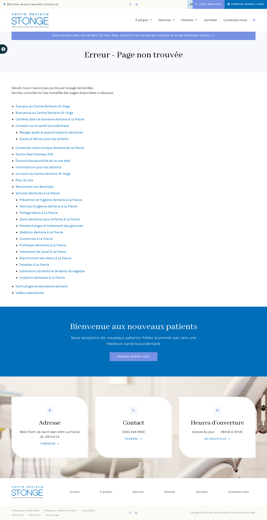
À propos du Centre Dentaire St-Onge (43, 106)
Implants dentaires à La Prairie (42, 278)
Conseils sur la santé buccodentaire (42, 126)
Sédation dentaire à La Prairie (41, 232)
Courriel (132, 438)
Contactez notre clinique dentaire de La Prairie (50, 148)
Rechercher (18, 515)
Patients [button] (187, 20)
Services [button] (165, 20)
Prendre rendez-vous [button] (247, 4)
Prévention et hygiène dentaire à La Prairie (50, 200)
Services (138, 492)
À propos (106, 492)
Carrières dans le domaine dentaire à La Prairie (50, 119)
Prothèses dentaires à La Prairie (42, 245)
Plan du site (24, 180)
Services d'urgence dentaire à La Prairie (48, 206)
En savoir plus (216, 438)
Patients (169, 492)
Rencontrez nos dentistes (35, 187)
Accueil (75, 492)
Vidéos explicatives (30, 293)
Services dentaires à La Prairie (38, 193)
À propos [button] (141, 20)
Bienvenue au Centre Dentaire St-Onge (44, 113)
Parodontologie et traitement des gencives (51, 226)
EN (187, 4)
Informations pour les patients (39, 167)
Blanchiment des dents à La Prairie (45, 258)
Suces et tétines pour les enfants (44, 139)
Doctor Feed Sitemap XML (35, 154)
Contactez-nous (235, 20)
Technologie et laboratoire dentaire (42, 286)
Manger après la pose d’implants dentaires (51, 132)
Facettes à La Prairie (34, 265)
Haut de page (52, 515)
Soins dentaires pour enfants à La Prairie (49, 219)
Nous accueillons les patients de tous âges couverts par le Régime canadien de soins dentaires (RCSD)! (132, 35)
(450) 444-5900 (133, 432)
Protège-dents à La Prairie (38, 213)
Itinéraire (48, 443)
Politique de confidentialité (25, 510)
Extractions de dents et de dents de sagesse (52, 271)
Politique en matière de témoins (60, 510)
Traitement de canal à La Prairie (42, 252)
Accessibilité (88, 510)
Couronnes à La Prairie (36, 239)
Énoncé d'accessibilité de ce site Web (43, 161)
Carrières (210, 20)
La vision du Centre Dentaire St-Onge (43, 174)
